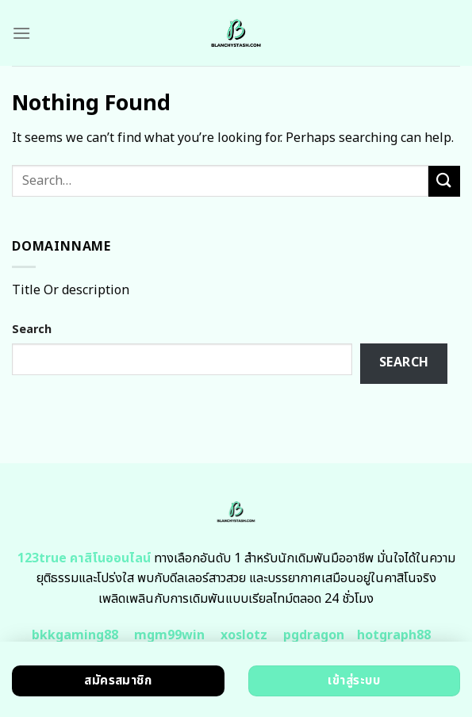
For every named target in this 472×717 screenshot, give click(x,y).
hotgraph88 (394, 635)
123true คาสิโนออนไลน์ (84, 558)
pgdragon (313, 635)
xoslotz (244, 635)
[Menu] (21, 32)
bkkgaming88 (75, 635)
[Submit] (444, 181)
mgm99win (169, 635)
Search (32, 329)
